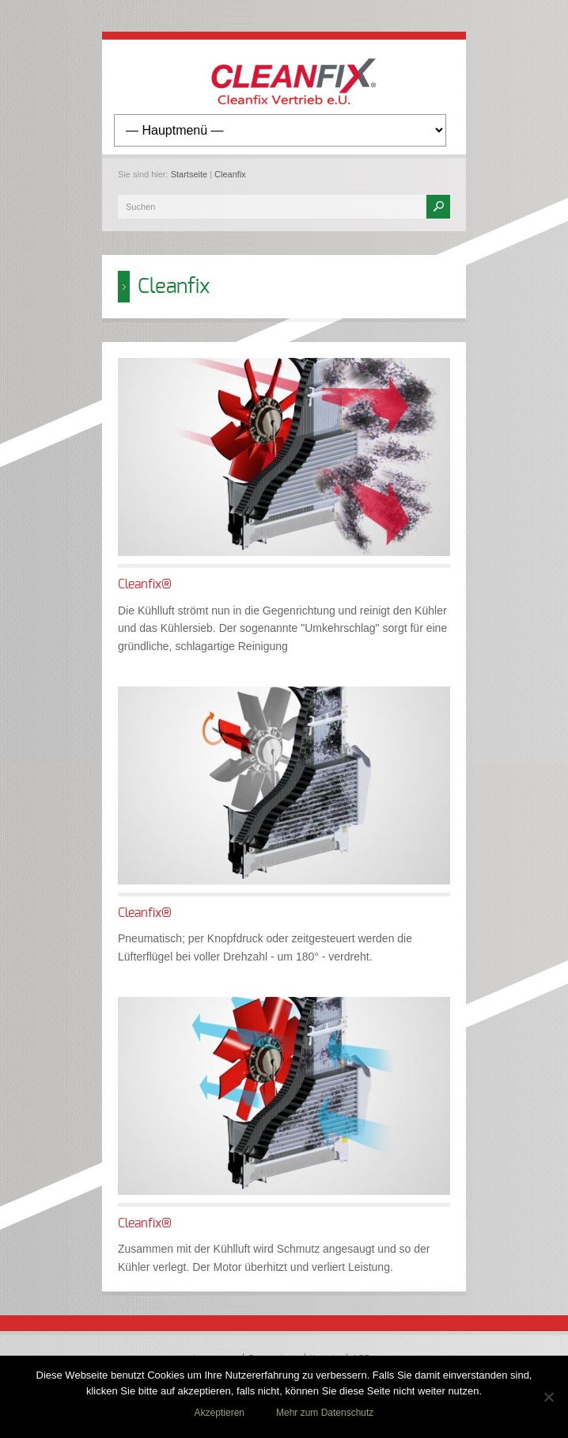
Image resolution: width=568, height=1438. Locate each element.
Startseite (189, 174)
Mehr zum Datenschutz (324, 1412)
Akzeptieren (219, 1412)
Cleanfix (230, 174)
